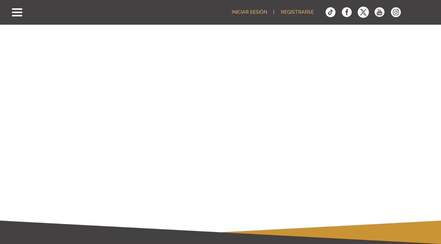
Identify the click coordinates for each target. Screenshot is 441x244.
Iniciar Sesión (249, 12)
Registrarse (297, 12)
